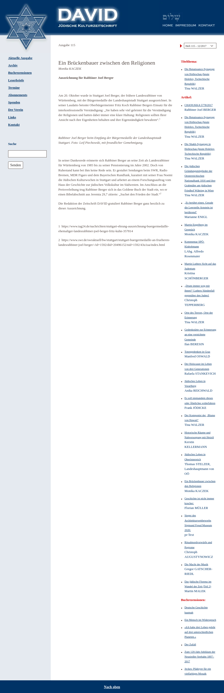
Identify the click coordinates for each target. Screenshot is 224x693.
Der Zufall (190, 644)
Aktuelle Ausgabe (20, 58)
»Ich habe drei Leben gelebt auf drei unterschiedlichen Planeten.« (199, 632)
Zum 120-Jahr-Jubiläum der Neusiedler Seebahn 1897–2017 (199, 656)
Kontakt (14, 124)
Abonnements (17, 95)
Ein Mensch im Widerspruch (200, 619)
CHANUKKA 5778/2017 (198, 104)
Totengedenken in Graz (197, 351)
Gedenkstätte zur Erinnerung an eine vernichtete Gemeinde (200, 334)
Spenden (14, 102)
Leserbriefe (16, 80)
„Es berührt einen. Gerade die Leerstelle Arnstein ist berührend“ (198, 207)
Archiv (13, 65)
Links (12, 117)
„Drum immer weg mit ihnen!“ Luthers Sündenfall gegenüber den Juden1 (199, 290)
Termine (14, 87)
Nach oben (112, 687)
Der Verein (15, 110)
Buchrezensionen (20, 73)
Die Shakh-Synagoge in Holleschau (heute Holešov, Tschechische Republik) (199, 148)
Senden (15, 165)
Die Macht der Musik (196, 564)
